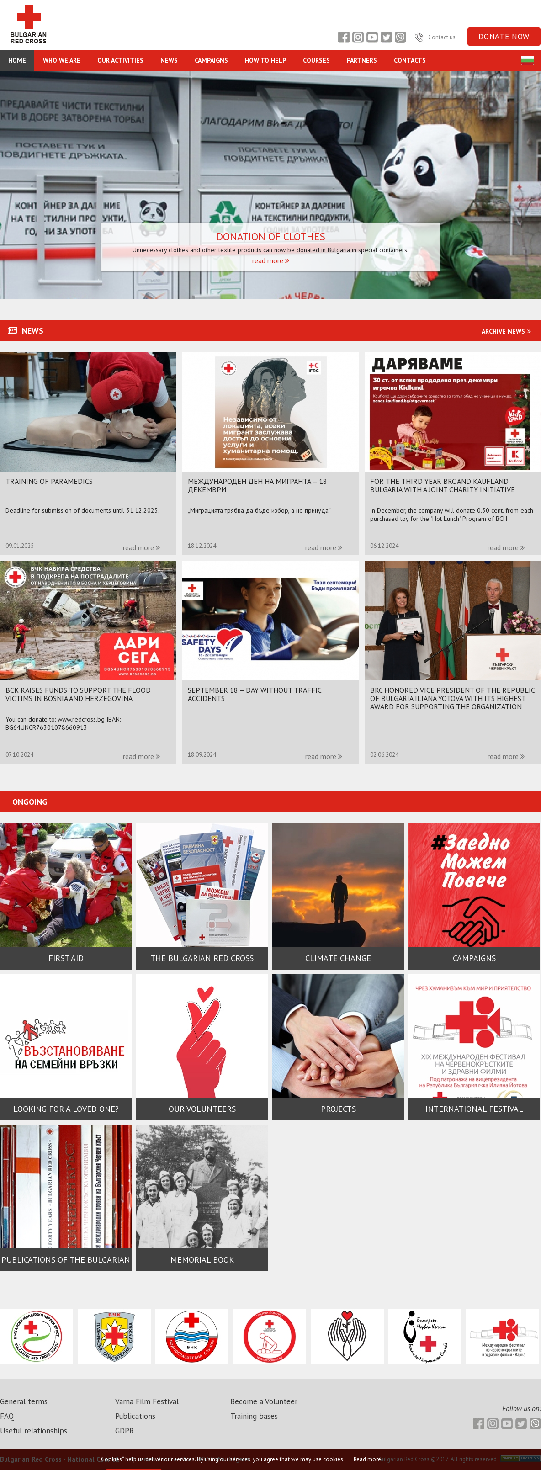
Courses (316, 60)
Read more (367, 1459)
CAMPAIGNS (211, 60)
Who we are (61, 60)
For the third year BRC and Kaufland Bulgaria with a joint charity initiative (442, 485)
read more (270, 260)
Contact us (434, 37)
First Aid (66, 958)
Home (17, 60)
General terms (24, 1401)
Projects (338, 1109)
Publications (135, 1416)
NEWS (169, 60)
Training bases (254, 1416)
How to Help (265, 60)
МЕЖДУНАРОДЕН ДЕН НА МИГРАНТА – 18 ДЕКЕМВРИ (257, 485)
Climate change (338, 958)
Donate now (504, 37)
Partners (362, 60)
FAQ (7, 1416)
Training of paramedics (49, 481)
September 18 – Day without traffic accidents (254, 694)
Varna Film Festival (147, 1401)
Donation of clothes (270, 236)
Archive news (507, 331)
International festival (474, 1109)
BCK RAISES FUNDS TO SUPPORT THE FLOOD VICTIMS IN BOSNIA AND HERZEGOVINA (78, 694)
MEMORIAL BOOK (202, 1259)
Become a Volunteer (263, 1401)
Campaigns (474, 958)
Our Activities (120, 60)
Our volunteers (202, 1109)
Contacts (410, 60)
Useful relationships (33, 1431)
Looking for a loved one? (66, 1109)
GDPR (124, 1431)
